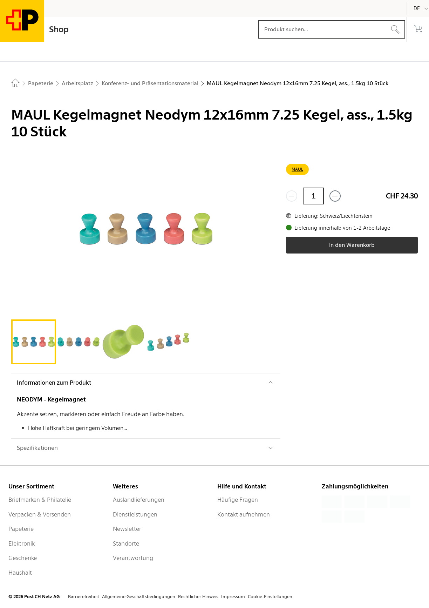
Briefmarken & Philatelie (39, 499)
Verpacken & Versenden (39, 514)
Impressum (233, 596)
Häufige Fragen (237, 499)
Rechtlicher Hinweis (198, 596)
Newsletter (127, 528)
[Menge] (313, 196)
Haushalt (20, 572)
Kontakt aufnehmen (243, 514)
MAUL (297, 169)
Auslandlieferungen (138, 499)
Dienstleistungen (135, 514)
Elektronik (21, 543)
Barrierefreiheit (83, 596)
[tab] (33, 341)
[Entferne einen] (291, 196)
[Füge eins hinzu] (335, 196)
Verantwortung (133, 557)
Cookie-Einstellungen (270, 596)
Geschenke (22, 557)
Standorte (126, 543)
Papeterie (21, 528)
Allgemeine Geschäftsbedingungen (138, 596)
